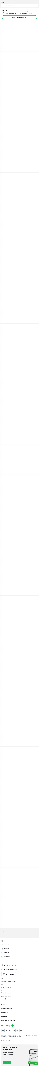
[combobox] (19, 5)
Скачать (7, 1062)
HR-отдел (4, 990)
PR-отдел (4, 985)
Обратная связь (5, 979)
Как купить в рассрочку (19, 17)
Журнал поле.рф (6, 996)
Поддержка (8, 974)
